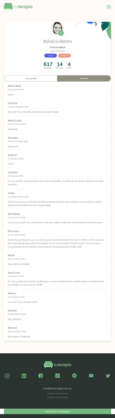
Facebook (41, 376)
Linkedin (24, 376)
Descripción (31, 78)
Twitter (108, 376)
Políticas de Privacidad (57, 397)
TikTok (57, 376)
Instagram (7, 376)
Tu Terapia (18, 7)
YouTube (91, 376)
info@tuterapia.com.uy (57, 388)
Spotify (74, 376)
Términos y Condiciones (57, 393)
